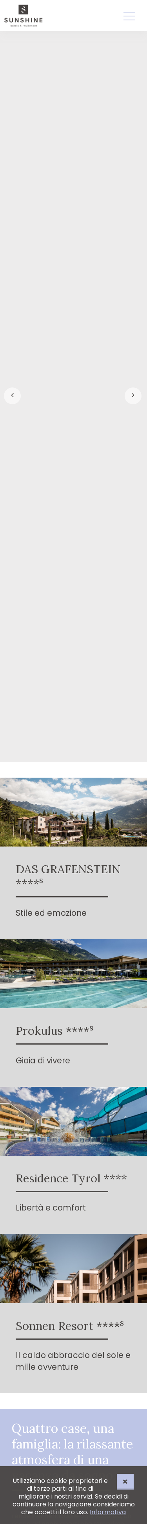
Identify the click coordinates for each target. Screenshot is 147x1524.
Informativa (108, 1512)
